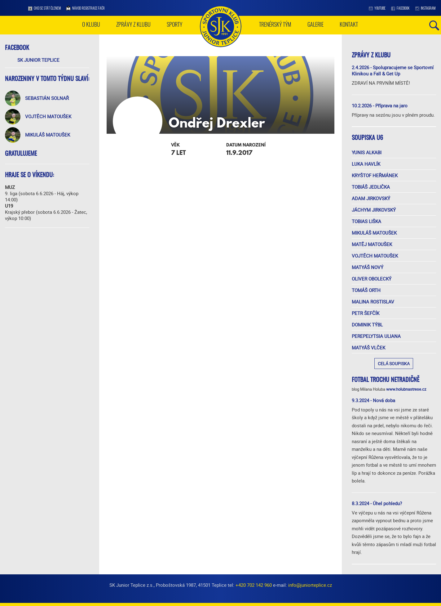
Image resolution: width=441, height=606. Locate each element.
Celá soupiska (394, 363)
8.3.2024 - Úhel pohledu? (377, 503)
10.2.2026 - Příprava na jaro (380, 105)
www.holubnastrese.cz (406, 389)
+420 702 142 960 (254, 585)
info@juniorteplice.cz (310, 585)
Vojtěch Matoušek (48, 116)
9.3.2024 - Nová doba (373, 400)
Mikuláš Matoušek (47, 135)
